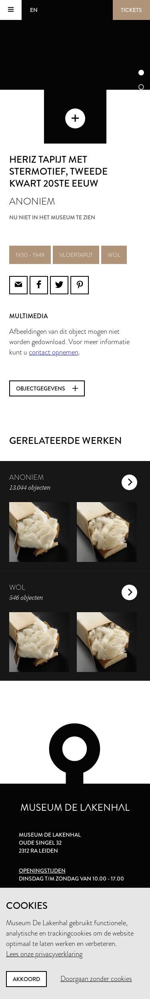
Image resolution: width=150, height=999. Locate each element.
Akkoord (26, 979)
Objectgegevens (47, 388)
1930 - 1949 (30, 255)
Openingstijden (42, 871)
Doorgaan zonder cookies (96, 978)
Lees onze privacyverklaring (44, 954)
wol (114, 255)
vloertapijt (76, 255)
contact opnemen (53, 352)
